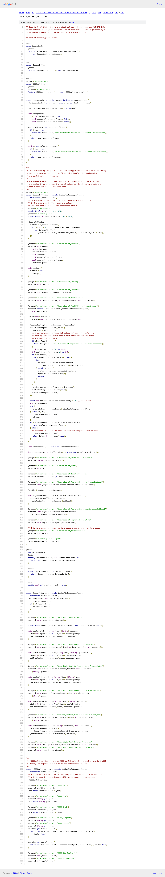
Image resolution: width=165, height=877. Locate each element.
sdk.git (30, 12)
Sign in (159, 4)
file (72, 22)
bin (122, 12)
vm (116, 12)
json (160, 873)
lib (99, 12)
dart (21, 12)
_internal (108, 12)
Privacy (23, 873)
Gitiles (15, 873)
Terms (29, 873)
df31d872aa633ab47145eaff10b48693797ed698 (61, 12)
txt (154, 873)
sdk (94, 12)
